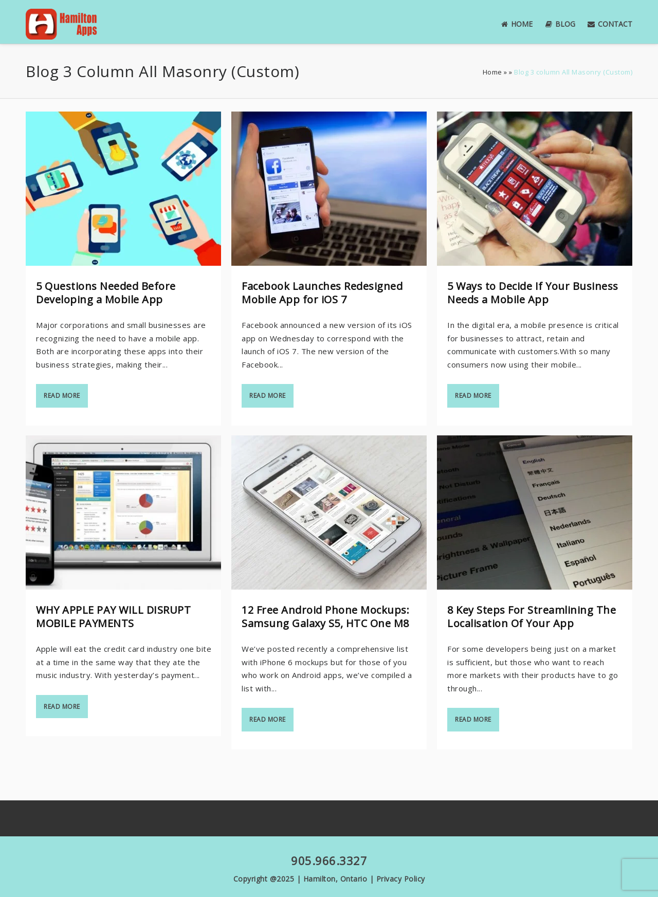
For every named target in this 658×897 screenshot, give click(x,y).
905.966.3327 (329, 860)
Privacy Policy (400, 879)
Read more (62, 395)
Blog (560, 24)
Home (517, 24)
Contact (610, 24)
